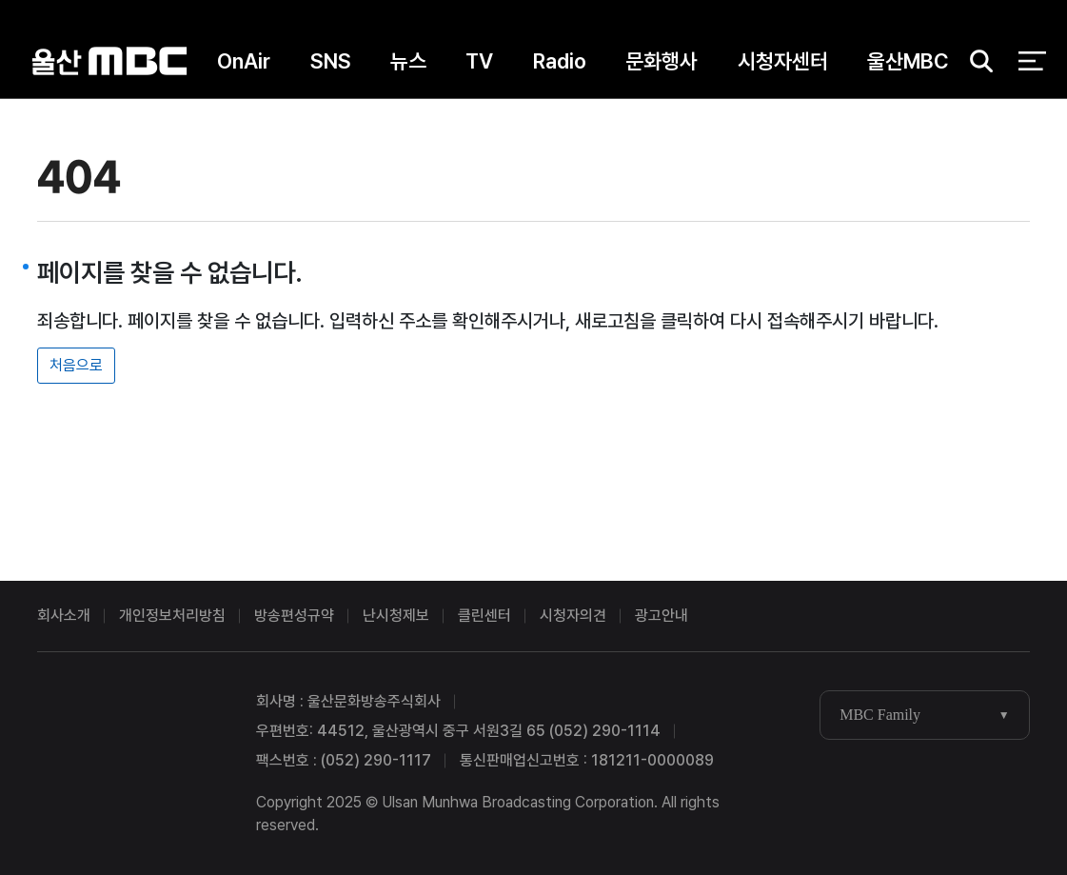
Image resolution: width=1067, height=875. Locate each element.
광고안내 (661, 616)
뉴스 (408, 65)
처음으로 (76, 365)
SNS (330, 65)
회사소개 (63, 616)
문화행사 (661, 65)
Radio (559, 65)
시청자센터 (783, 65)
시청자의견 (573, 616)
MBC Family (880, 714)
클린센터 (484, 616)
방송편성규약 (294, 616)
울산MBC (109, 66)
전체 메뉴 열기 (1032, 66)
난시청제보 (396, 616)
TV (479, 65)
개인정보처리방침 (172, 616)
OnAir (243, 65)
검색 (975, 67)
